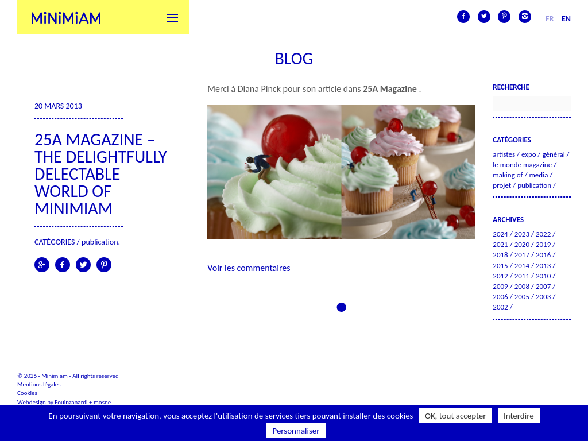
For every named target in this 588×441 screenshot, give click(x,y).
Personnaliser (295, 430)
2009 (500, 286)
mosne (102, 402)
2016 (543, 254)
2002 (500, 307)
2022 (543, 234)
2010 (543, 276)
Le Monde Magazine (522, 164)
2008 (521, 286)
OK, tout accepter (455, 416)
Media (538, 175)
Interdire (519, 416)
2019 (543, 244)
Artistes (504, 154)
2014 (521, 265)
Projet (502, 185)
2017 (521, 254)
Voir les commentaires (248, 267)
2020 (521, 244)
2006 (500, 296)
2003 (543, 296)
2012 (500, 276)
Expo (528, 154)
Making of (508, 175)
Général (554, 154)
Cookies (27, 393)
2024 (500, 234)
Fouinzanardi (71, 402)
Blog (293, 58)
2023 (521, 234)
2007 (543, 286)
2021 (500, 244)
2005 (521, 296)
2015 (500, 265)
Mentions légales (39, 384)
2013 (543, 265)
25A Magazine (391, 88)
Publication (100, 242)
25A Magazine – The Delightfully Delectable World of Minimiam (100, 174)
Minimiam (66, 17)
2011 (521, 276)
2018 (500, 254)
